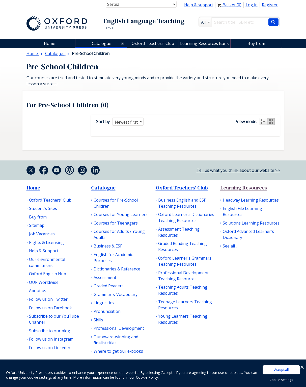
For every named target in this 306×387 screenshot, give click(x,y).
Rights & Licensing (46, 242)
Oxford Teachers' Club (153, 43)
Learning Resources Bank (204, 43)
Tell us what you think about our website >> (238, 170)
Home (33, 187)
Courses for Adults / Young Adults (119, 234)
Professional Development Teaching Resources (183, 276)
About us (37, 290)
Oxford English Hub (47, 274)
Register (270, 5)
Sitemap (36, 225)
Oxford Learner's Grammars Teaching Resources (184, 261)
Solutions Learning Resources (251, 223)
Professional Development (119, 328)
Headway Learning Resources (251, 200)
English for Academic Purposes (113, 257)
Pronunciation (107, 311)
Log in (252, 5)
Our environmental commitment (47, 262)
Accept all (281, 369)
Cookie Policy (147, 377)
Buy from (256, 43)
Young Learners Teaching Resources (182, 319)
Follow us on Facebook (50, 308)
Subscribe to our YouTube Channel (54, 319)
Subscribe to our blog (49, 331)
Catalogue (101, 43)
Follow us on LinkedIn (49, 347)
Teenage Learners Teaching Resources (185, 305)
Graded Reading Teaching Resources (182, 246)
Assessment (105, 277)
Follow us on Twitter (48, 299)
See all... (230, 246)
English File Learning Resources (242, 211)
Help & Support (43, 251)
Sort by (103, 121)
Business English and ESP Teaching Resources (182, 203)
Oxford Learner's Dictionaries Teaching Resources (186, 217)
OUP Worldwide (44, 282)
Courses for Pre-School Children (116, 203)
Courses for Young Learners (121, 214)
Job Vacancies (42, 234)
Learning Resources (243, 187)
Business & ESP (108, 246)
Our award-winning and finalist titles (116, 340)
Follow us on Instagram (51, 339)
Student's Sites (43, 208)
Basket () (229, 5)
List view (263, 121)
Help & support (198, 5)
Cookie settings (281, 379)
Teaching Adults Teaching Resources (182, 290)
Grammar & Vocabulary (115, 294)
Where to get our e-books (118, 351)
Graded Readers (109, 286)
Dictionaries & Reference (117, 269)
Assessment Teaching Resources (179, 232)
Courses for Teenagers (116, 223)
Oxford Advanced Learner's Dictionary (248, 234)
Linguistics (104, 303)
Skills (98, 320)
